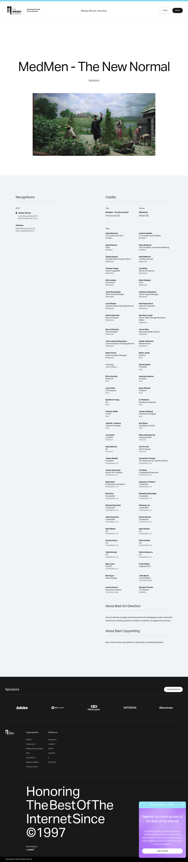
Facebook (52, 762)
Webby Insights (32, 762)
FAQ (28, 753)
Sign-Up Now (162, 851)
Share (177, 10)
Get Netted (30, 758)
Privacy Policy (32, 767)
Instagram (52, 740)
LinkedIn (51, 744)
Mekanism (94, 80)
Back (164, 10)
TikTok (50, 749)
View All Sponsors (173, 689)
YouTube (51, 753)
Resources (30, 744)
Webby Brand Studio (34, 749)
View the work (111, 215)
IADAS (28, 740)
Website (142, 215)
